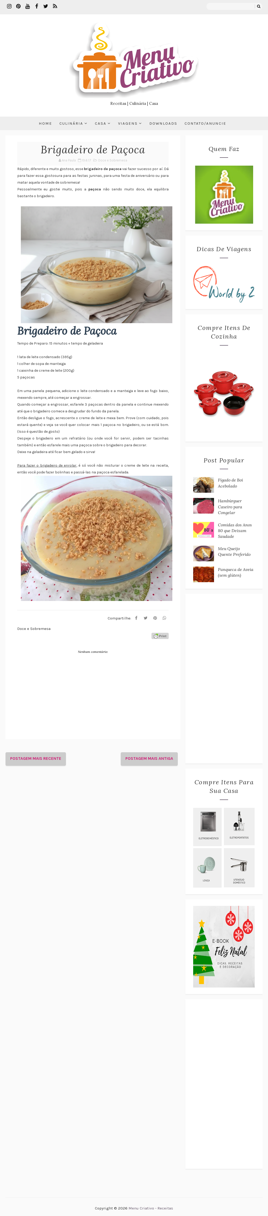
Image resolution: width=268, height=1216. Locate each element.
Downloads (163, 123)
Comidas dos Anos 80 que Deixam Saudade (235, 530)
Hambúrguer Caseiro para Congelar (230, 506)
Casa (100, 123)
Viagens (128, 123)
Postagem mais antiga (149, 758)
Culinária (71, 123)
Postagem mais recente (35, 758)
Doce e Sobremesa (112, 160)
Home (45, 123)
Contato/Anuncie (205, 123)
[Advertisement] (224, 678)
